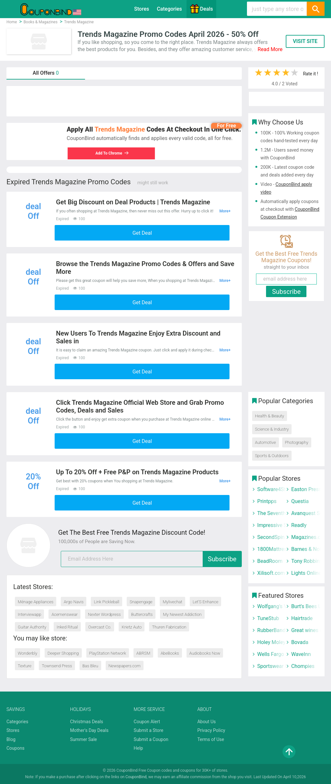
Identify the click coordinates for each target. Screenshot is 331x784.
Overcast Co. (100, 627)
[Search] (315, 9)
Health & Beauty (269, 415)
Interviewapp (29, 614)
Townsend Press (57, 665)
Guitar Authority (32, 627)
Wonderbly (27, 653)
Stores (141, 9)
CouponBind (135, 777)
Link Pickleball (106, 601)
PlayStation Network (107, 653)
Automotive (265, 442)
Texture (24, 665)
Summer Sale (83, 739)
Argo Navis (73, 601)
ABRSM (143, 653)
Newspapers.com (125, 665)
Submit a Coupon (151, 739)
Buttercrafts (142, 614)
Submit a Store (149, 730)
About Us (206, 721)
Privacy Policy (211, 730)
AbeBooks (170, 653)
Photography (296, 442)
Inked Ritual (67, 627)
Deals (201, 9)
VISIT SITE (305, 41)
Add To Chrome (111, 153)
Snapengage (141, 601)
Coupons (15, 748)
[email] (151, 559)
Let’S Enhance (205, 601)
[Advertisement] (124, 101)
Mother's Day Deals (89, 730)
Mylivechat (172, 601)
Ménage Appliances (35, 601)
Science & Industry (272, 429)
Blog (11, 739)
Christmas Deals (86, 721)
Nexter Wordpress (104, 614)
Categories (169, 9)
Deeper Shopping (63, 653)
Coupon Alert (147, 721)
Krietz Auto (132, 627)
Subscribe (222, 559)
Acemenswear (64, 614)
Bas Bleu (90, 665)
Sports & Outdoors (272, 455)
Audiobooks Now (204, 653)
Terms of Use (210, 739)
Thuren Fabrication (169, 627)
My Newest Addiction (182, 614)
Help (138, 748)
